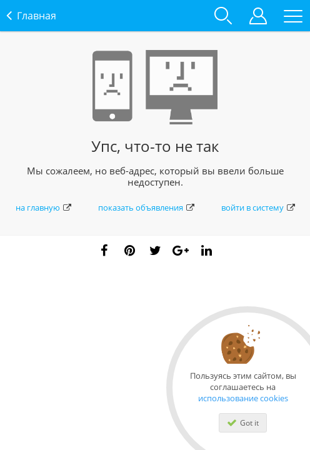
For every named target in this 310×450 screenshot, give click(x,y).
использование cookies (243, 398)
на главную (43, 207)
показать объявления (146, 207)
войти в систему (258, 207)
